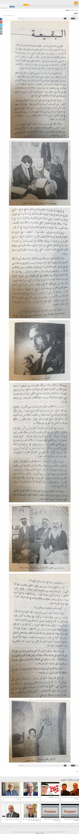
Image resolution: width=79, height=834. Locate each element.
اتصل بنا (32, 831)
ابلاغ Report (21, 18)
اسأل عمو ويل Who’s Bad (53, 797)
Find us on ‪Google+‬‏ (48, 831)
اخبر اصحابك (20, 831)
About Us (15, 831)
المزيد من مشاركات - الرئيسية (70, 780)
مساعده (28, 831)
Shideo (60, 831)
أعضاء (36, 831)
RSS (63, 831)
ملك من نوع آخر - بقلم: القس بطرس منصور (30, 797)
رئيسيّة (42, 831)
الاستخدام (25, 831)
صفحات (39, 831)
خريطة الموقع (55, 831)
